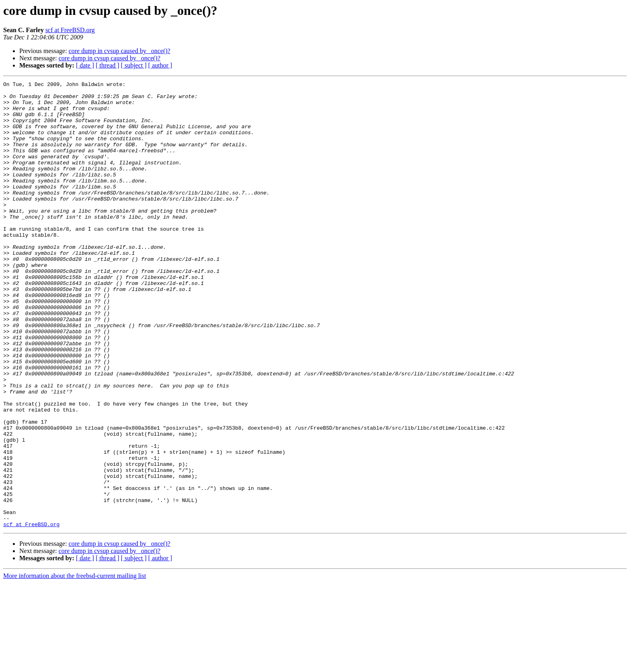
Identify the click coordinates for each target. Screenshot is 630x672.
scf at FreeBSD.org (70, 30)
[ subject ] (134, 65)
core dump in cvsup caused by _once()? (119, 50)
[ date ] (85, 65)
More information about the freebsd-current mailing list (74, 665)
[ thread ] (107, 65)
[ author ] (160, 65)
